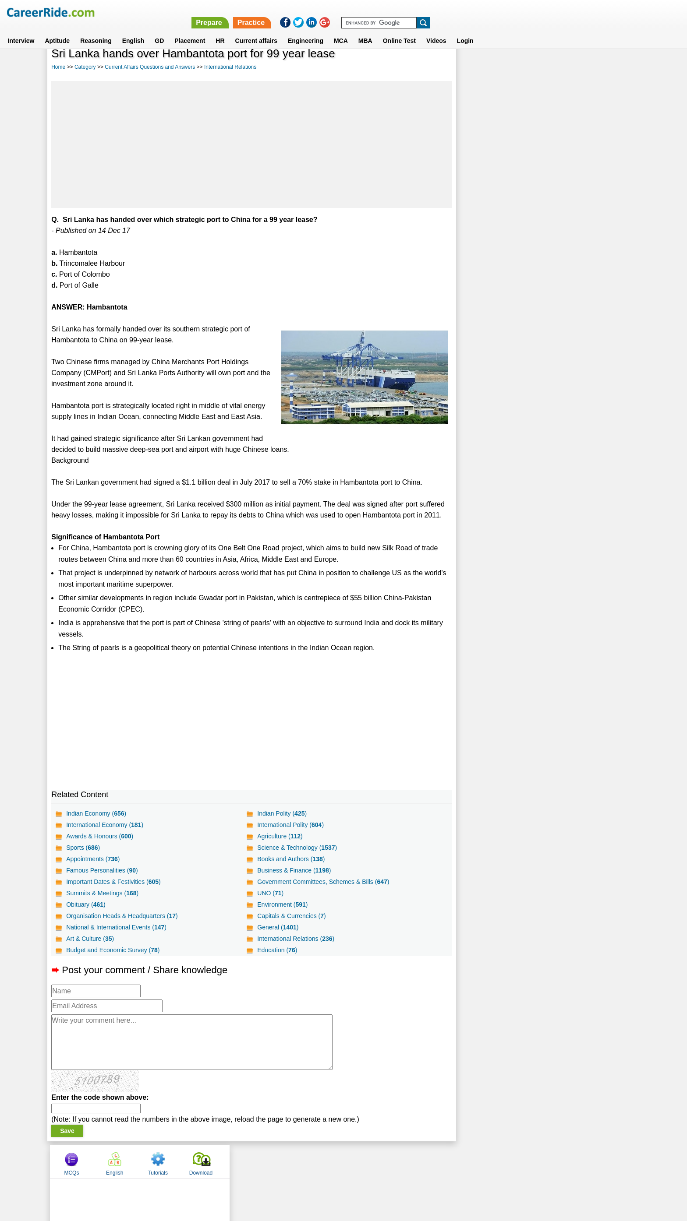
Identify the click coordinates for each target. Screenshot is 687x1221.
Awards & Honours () (99, 836)
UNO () (270, 893)
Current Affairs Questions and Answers (150, 67)
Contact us (299, 1161)
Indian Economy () (96, 813)
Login (465, 30)
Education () (277, 950)
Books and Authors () (290, 858)
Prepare (459, 12)
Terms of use (339, 1161)
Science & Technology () (296, 847)
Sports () (83, 847)
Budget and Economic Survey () (112, 950)
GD (159, 30)
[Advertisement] (250, 144)
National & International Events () (116, 927)
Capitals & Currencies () (291, 915)
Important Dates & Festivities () (113, 881)
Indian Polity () (281, 813)
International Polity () (290, 824)
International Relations (230, 67)
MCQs (478, 67)
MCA (341, 30)
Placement (189, 30)
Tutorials (565, 67)
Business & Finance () (293, 870)
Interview (21, 30)
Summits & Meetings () (102, 893)
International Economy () (104, 824)
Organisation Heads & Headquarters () (121, 915)
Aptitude (57, 30)
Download (608, 67)
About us (264, 1161)
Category (85, 67)
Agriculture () (279, 836)
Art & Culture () (90, 938)
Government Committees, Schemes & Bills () (323, 881)
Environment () (282, 904)
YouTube (405, 1161)
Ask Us (375, 1161)
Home (58, 67)
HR (220, 30)
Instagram (439, 1161)
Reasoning (96, 30)
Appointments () (93, 858)
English (133, 30)
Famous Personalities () (102, 870)
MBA (365, 30)
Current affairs (256, 30)
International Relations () (295, 938)
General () (277, 927)
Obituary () (86, 904)
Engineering (305, 30)
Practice (501, 12)
